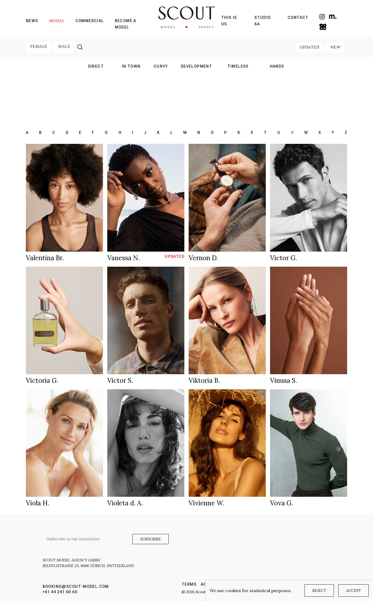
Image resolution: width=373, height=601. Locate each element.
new (335, 47)
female (38, 46)
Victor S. (120, 380)
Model (57, 20)
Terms (189, 584)
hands (277, 66)
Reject (319, 590)
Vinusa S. (283, 380)
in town (131, 66)
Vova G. (281, 503)
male (64, 46)
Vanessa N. (123, 258)
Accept (353, 590)
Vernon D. (203, 258)
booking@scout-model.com (76, 586)
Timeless (238, 66)
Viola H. (37, 503)
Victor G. (283, 258)
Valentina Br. (45, 258)
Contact (298, 17)
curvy (161, 66)
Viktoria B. (204, 380)
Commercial (89, 21)
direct (96, 66)
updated (310, 47)
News (32, 21)
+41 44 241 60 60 (60, 592)
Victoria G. (42, 380)
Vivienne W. (206, 503)
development (196, 66)
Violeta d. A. (125, 503)
